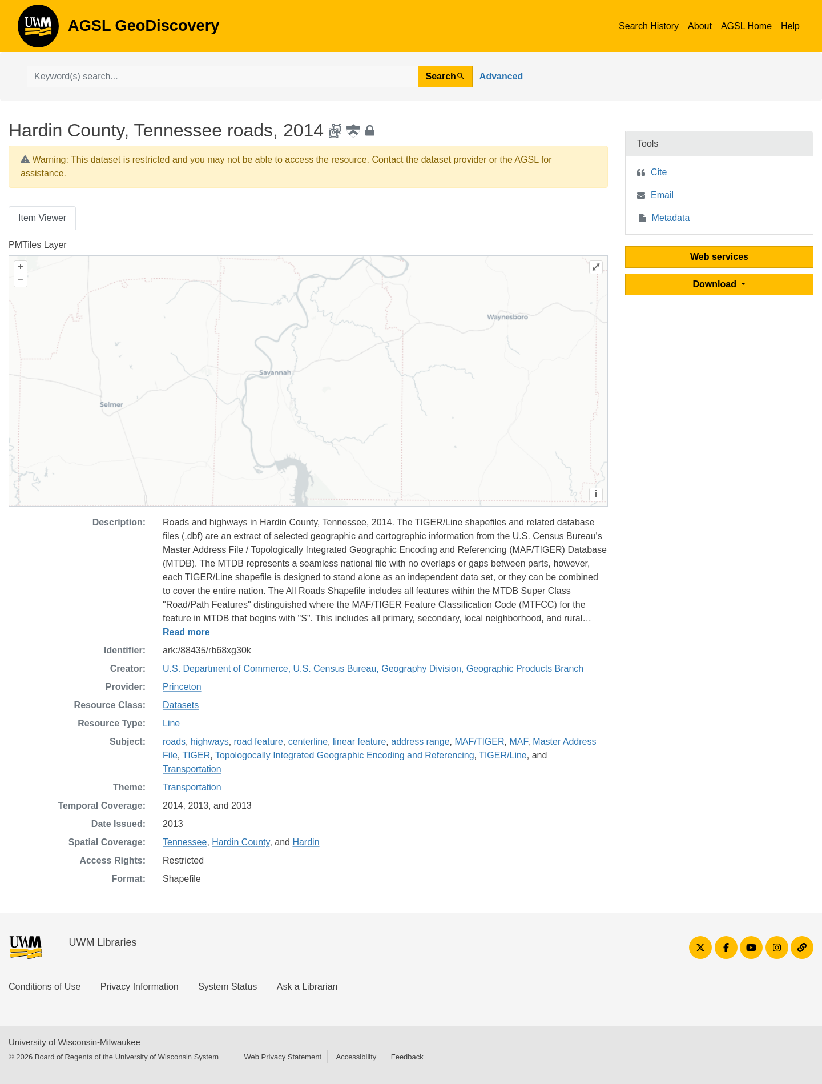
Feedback (407, 1057)
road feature (258, 741)
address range (420, 741)
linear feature (359, 741)
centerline (308, 741)
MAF (518, 741)
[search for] (222, 76)
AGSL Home (746, 26)
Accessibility (356, 1057)
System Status (227, 986)
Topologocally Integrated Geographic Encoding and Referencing (344, 755)
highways (210, 741)
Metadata (671, 218)
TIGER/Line (503, 755)
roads (174, 741)
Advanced (501, 76)
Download (716, 284)
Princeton (182, 687)
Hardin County (240, 842)
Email (662, 195)
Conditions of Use (44, 986)
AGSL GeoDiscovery (38, 29)
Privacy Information (139, 986)
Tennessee (185, 842)
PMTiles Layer (38, 245)
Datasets (181, 705)
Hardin (305, 842)
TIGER (196, 755)
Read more (186, 632)
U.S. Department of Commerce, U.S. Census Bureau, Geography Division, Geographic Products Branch (373, 668)
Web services (719, 257)
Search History (649, 26)
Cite (659, 172)
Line (171, 723)
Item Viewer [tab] (42, 218)
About (700, 26)
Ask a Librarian (307, 986)
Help (790, 26)
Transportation (192, 769)
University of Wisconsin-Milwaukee (74, 1042)
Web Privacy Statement (282, 1057)
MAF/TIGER (479, 741)
